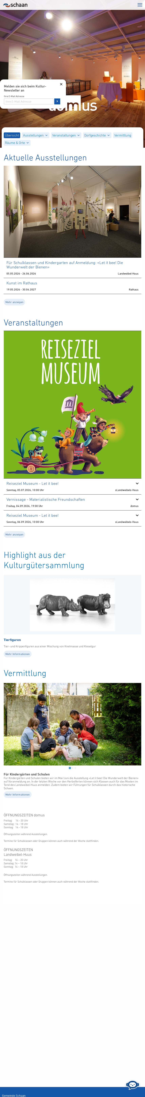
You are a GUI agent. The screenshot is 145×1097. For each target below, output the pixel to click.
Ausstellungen (35, 135)
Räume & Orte (17, 143)
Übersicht (12, 135)
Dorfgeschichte (97, 135)
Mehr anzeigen (14, 302)
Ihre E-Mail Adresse (14, 96)
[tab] (70, 768)
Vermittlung (122, 135)
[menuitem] (12, 135)
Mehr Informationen (17, 653)
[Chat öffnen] (132, 1084)
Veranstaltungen (66, 135)
